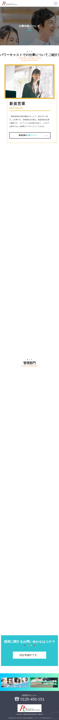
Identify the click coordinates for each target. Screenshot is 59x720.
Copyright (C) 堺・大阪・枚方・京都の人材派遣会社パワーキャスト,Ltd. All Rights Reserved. (29, 718)
